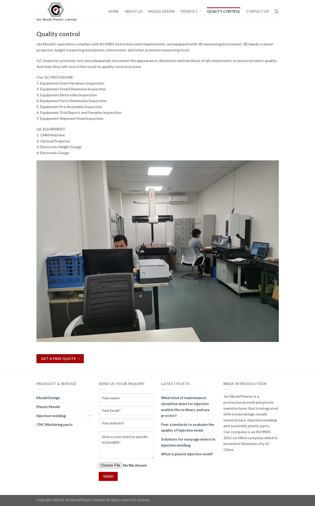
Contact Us (257, 11)
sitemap (143, 500)
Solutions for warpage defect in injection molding (188, 442)
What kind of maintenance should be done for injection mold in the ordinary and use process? (185, 406)
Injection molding (51, 415)
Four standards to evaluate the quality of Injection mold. (187, 427)
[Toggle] (90, 415)
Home (113, 11)
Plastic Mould (48, 406)
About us (133, 11)
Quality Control (223, 11)
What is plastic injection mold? (187, 454)
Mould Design (161, 11)
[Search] (277, 11)
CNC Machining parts (54, 424)
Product (191, 11)
